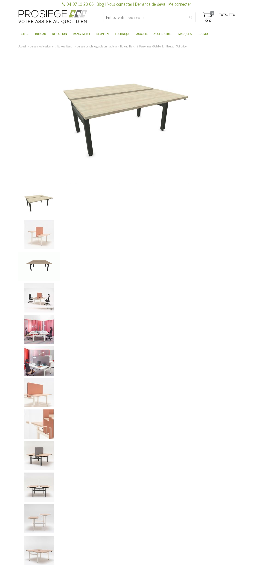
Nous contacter (119, 3)
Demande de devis (150, 3)
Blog (100, 3)
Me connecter (180, 3)
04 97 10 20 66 (80, 3)
